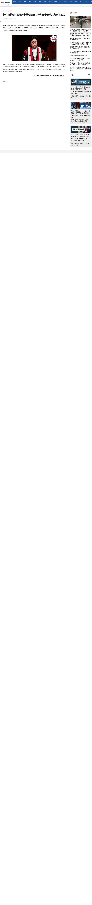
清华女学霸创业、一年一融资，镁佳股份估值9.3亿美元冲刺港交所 (80, 112)
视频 (86, 1)
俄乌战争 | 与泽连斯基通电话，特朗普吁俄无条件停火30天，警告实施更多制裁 (80, 69)
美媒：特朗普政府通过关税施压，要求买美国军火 (80, 144)
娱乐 (81, 1)
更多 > (89, 74)
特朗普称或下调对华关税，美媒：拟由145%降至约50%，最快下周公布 (80, 34)
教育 (76, 1)
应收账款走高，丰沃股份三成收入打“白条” (80, 116)
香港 (19, 1)
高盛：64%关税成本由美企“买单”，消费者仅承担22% (79, 139)
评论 (65, 1)
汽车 (60, 1)
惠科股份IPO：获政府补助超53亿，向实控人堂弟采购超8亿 (80, 121)
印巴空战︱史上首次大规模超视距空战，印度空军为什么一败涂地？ (80, 30)
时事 (14, 1)
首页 (4, 11)
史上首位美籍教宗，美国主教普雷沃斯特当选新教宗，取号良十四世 (80, 43)
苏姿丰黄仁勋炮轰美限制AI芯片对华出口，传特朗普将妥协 (80, 59)
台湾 (25, 1)
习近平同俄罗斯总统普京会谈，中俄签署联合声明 (80, 52)
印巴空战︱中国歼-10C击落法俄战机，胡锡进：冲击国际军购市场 (80, 63)
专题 (70, 1)
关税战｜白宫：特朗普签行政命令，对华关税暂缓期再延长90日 (80, 135)
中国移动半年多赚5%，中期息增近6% (81, 97)
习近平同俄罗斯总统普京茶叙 (78, 55)
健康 (45, 1)
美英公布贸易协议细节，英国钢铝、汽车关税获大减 (80, 47)
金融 (35, 1)
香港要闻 (10, 11)
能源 (55, 1)
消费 (40, 1)
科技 (50, 1)
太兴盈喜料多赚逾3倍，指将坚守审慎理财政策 (81, 92)
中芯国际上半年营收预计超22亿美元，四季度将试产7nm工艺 (80, 88)
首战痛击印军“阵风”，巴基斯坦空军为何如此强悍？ (80, 39)
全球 (30, 1)
